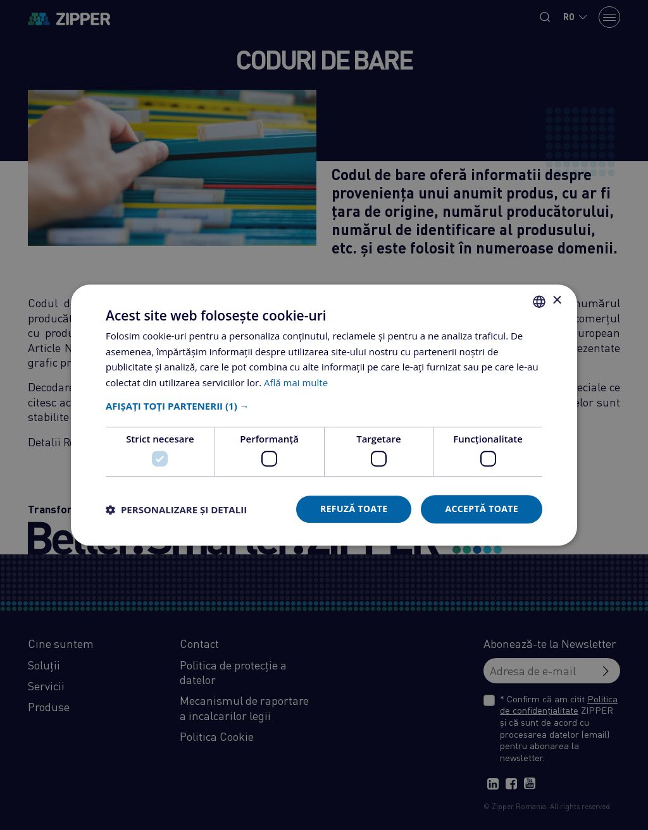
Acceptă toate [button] (481, 509)
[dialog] (324, 415)
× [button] (556, 300)
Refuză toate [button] (353, 509)
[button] (324, 406)
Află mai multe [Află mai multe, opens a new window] (296, 382)
